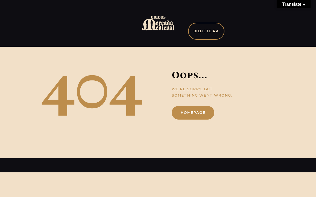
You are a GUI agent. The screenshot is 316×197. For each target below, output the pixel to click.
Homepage (193, 112)
